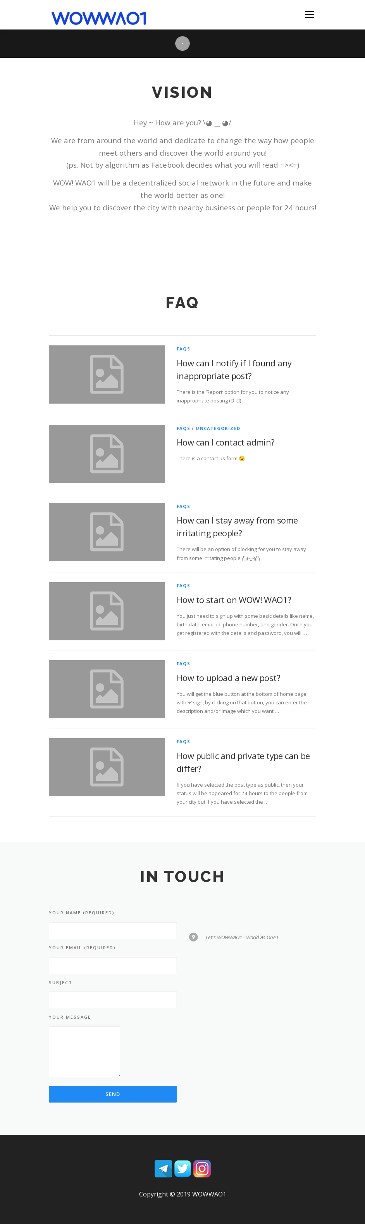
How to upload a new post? (228, 677)
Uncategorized (218, 428)
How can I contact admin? (226, 442)
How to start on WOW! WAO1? (234, 599)
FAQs (183, 349)
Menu (309, 14)
